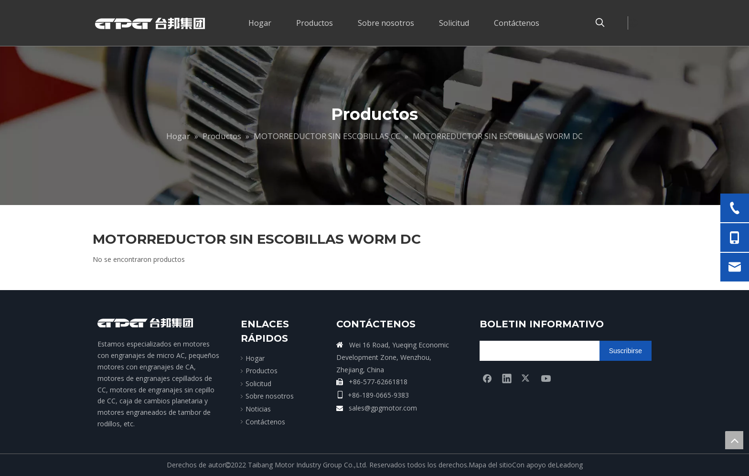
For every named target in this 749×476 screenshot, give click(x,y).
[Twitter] (526, 378)
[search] (517, 351)
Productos (262, 370)
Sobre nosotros (270, 395)
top (734, 440)
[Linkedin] (506, 378)
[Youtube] (546, 378)
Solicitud (258, 383)
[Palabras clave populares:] (600, 23)
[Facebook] (487, 378)
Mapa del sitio (490, 464)
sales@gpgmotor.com (383, 407)
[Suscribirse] (625, 351)
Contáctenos (265, 421)
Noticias (258, 408)
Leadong (569, 464)
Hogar (255, 358)
